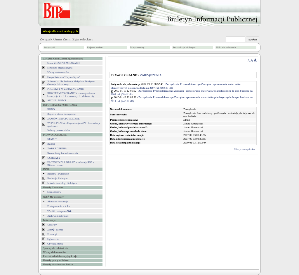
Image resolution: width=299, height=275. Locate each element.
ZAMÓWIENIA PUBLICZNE (63, 118)
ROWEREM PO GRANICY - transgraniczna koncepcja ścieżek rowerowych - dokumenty (71, 95)
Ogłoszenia (53, 239)
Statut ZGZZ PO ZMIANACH (63, 63)
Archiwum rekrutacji (58, 215)
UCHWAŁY (53, 157)
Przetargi (52, 234)
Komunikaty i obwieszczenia (62, 153)
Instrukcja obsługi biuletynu (62, 183)
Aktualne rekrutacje (57, 201)
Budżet (51, 143)
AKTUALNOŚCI (56, 100)
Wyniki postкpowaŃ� (59, 211)
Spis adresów (54, 191)
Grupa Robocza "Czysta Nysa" (63, 77)
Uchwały (52, 224)
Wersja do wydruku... (245, 149)
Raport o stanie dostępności (61, 113)
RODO (51, 109)
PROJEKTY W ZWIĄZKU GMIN (65, 88)
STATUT (52, 139)
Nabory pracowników (58, 130)
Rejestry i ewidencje (58, 173)
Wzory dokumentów (58, 72)
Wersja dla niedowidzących (60, 31)
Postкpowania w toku (58, 206)
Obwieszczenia (55, 243)
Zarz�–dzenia (55, 229)
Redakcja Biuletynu (57, 178)
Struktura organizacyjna (59, 67)
